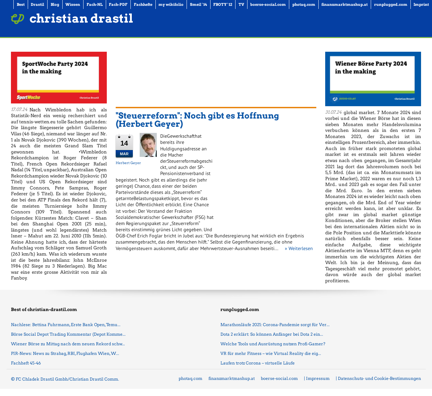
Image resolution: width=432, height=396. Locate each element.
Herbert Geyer (128, 163)
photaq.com (190, 378)
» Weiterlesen (299, 248)
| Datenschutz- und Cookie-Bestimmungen (378, 378)
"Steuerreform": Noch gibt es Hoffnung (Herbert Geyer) (197, 120)
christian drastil (81, 18)
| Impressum (317, 378)
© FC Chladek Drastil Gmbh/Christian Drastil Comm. (65, 379)
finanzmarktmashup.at (231, 378)
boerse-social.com (279, 378)
